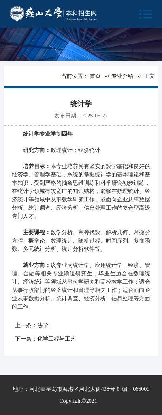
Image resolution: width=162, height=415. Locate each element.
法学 (42, 325)
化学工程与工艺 (56, 339)
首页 (95, 76)
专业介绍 (122, 76)
